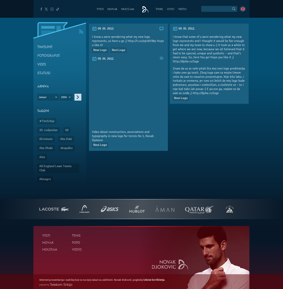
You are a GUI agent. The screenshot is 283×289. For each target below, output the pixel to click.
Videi (41, 65)
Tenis (159, 9)
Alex (42, 157)
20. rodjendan (48, 130)
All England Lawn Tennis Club (55, 168)
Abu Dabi (66, 139)
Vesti (100, 9)
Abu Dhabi (46, 148)
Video (182, 9)
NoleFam (127, 9)
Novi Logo (118, 50)
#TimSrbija (46, 121)
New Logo (100, 50)
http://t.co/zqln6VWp (142, 41)
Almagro (45, 179)
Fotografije (48, 56)
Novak (112, 9)
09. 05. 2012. (103, 29)
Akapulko (66, 148)
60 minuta (45, 139)
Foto (170, 9)
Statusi (43, 73)
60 (66, 130)
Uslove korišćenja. (154, 280)
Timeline (44, 47)
